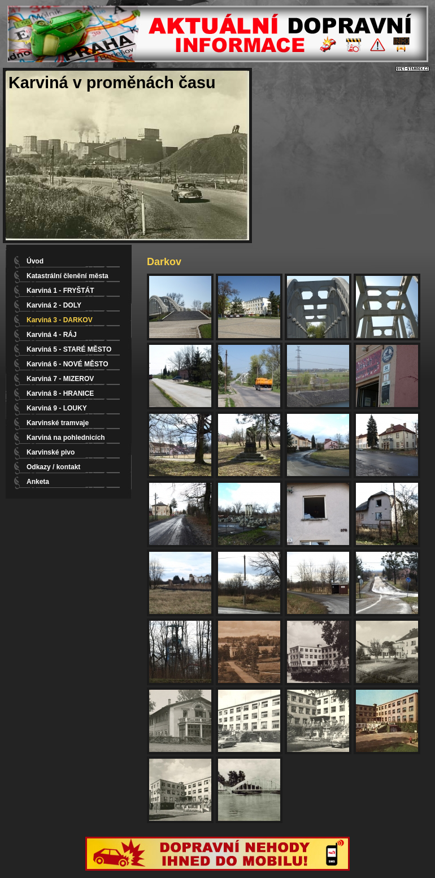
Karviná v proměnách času (112, 82)
